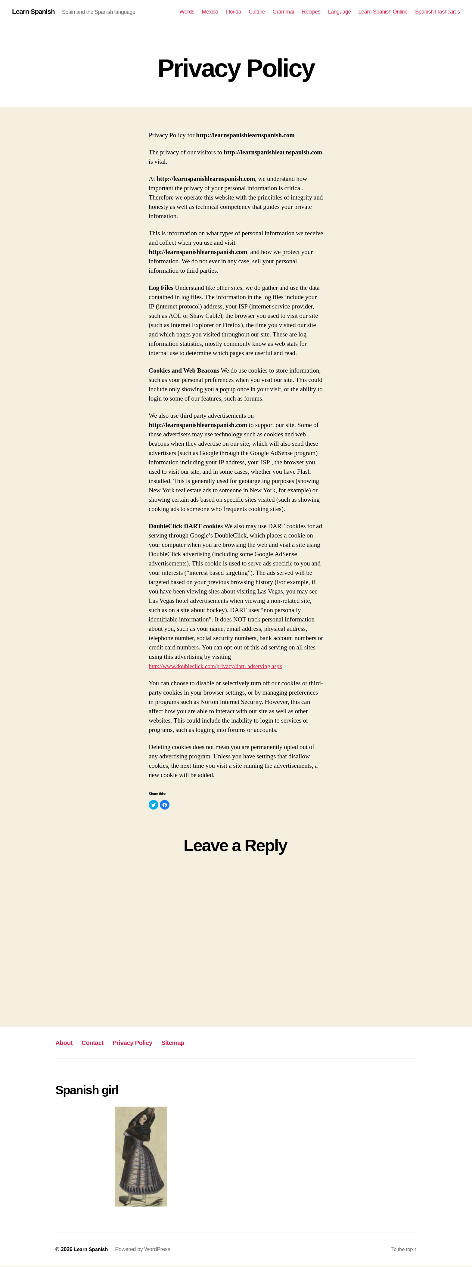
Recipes (311, 12)
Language (339, 12)
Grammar (284, 12)
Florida (233, 12)
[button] (153, 805)
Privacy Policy (142, 1043)
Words (186, 12)
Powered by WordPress (144, 1250)
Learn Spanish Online (383, 12)
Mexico (210, 12)
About (65, 1043)
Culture (257, 12)
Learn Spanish (35, 12)
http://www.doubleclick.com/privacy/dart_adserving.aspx (221, 667)
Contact (97, 1043)
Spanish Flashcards (437, 12)
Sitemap (187, 1043)
